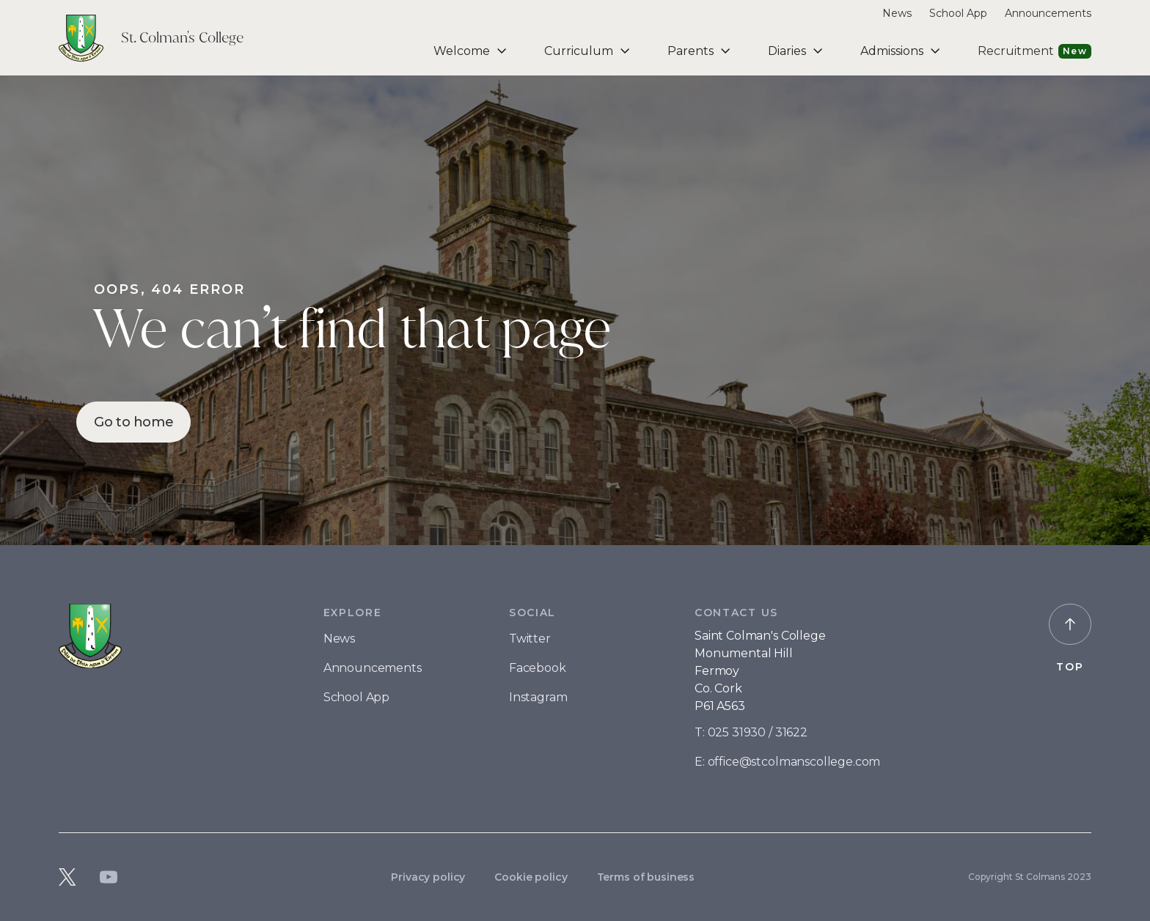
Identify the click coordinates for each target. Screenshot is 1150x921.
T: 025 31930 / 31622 (751, 732)
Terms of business (646, 877)
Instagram (538, 697)
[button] (471, 51)
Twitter (530, 639)
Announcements (1048, 13)
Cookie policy (530, 877)
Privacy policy (428, 877)
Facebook (537, 668)
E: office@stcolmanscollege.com (787, 762)
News (897, 13)
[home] (151, 38)
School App (958, 13)
